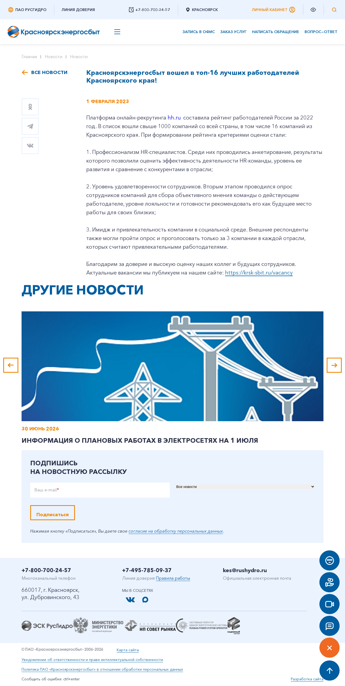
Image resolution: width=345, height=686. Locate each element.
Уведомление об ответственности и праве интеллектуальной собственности (92, 659)
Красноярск (201, 9)
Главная (29, 56)
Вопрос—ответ (321, 32)
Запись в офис (198, 32)
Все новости (49, 72)
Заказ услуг (233, 32)
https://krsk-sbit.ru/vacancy (259, 272)
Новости (53, 56)
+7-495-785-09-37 (147, 570)
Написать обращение (275, 32)
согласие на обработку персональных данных (176, 531)
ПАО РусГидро (27, 9)
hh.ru (174, 117)
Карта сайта (128, 650)
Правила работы (173, 578)
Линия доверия (78, 9)
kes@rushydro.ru (245, 570)
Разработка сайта (307, 679)
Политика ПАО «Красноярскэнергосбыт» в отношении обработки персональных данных (102, 669)
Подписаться (52, 515)
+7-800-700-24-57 (46, 570)
